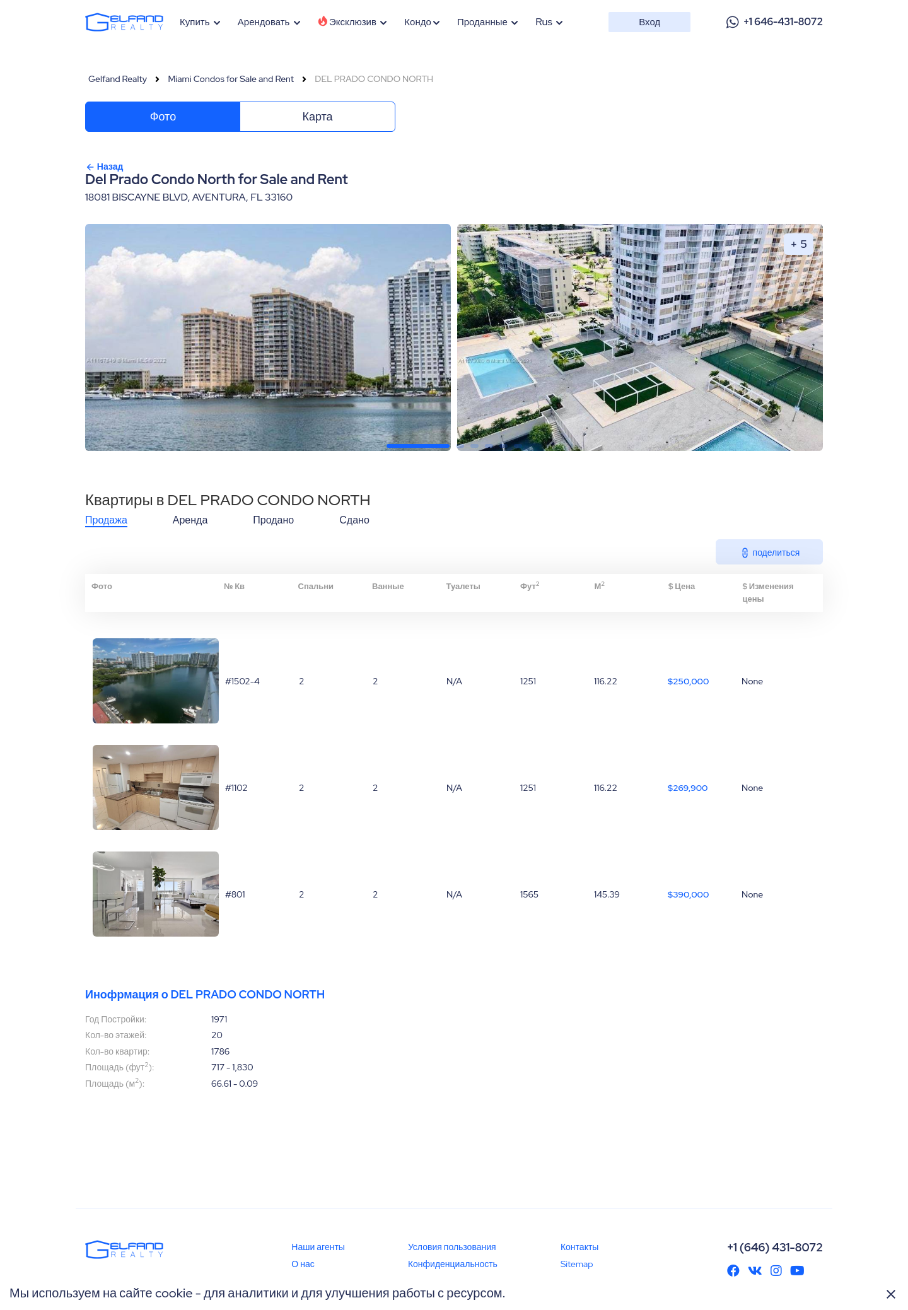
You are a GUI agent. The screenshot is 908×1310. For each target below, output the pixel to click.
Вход (649, 22)
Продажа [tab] (106, 521)
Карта (317, 116)
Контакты (579, 1247)
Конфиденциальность (453, 1264)
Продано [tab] (273, 521)
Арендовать (269, 22)
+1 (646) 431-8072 (775, 1247)
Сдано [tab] (354, 521)
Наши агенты (318, 1247)
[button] (418, 446)
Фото (163, 116)
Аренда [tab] (190, 521)
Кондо (421, 22)
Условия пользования (452, 1247)
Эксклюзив (352, 22)
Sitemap (577, 1264)
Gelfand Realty (117, 79)
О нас (302, 1264)
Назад (104, 166)
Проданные (487, 22)
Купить (200, 22)
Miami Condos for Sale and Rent (231, 79)
